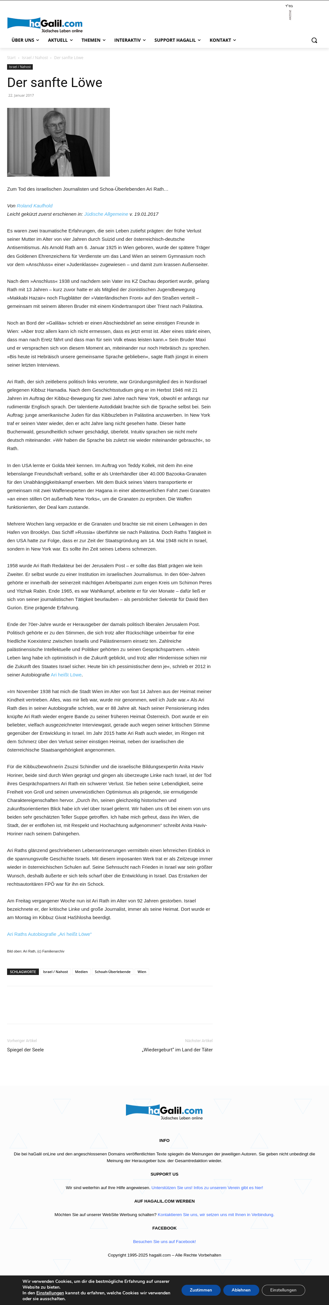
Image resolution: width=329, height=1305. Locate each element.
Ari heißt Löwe (66, 674)
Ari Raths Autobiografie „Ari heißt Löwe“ (49, 934)
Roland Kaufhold (35, 205)
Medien (81, 971)
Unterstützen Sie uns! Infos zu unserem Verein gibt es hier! (207, 1187)
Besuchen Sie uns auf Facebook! (164, 1241)
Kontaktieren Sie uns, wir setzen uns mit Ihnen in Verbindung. (216, 1214)
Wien (142, 971)
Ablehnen (236, 1290)
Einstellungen (50, 1293)
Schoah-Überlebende (112, 971)
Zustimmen (193, 1290)
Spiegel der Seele (25, 1050)
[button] (314, 40)
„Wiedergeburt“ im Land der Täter (177, 1050)
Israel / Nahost (35, 57)
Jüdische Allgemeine (106, 214)
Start (11, 57)
